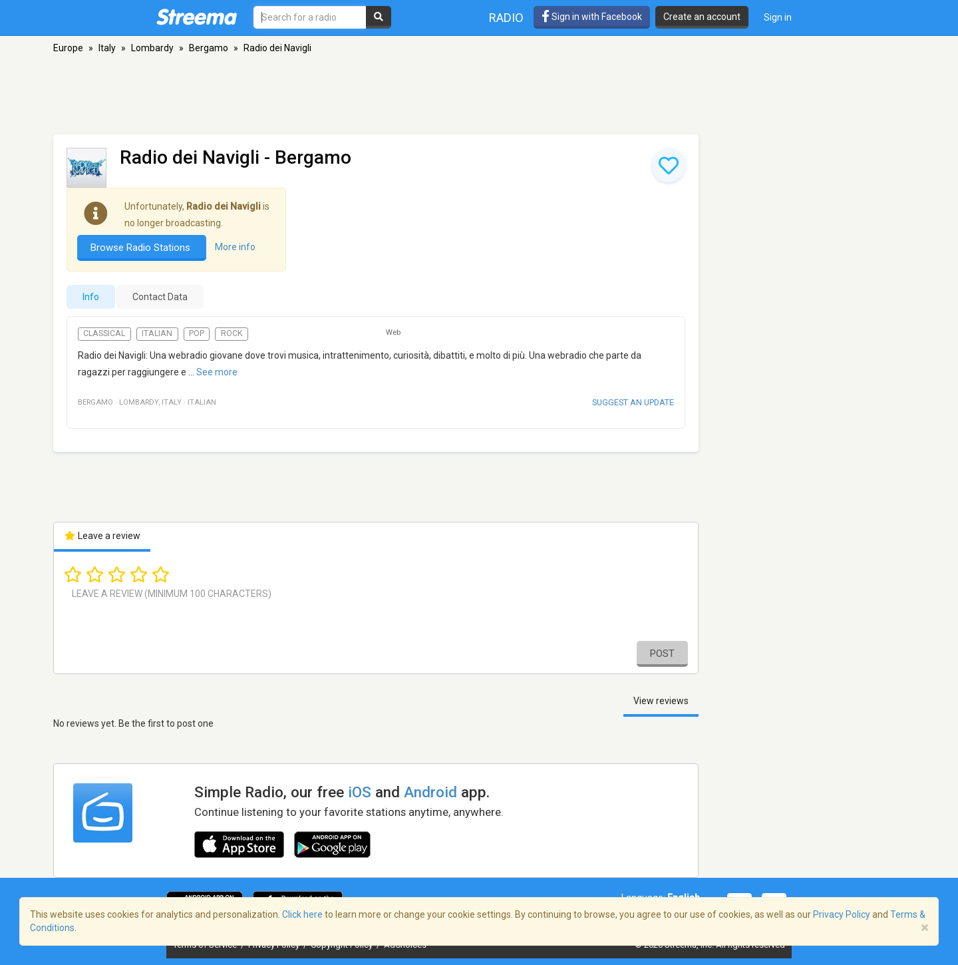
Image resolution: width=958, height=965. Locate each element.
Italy (107, 48)
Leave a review (102, 535)
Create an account (701, 16)
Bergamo (208, 48)
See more (217, 372)
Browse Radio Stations (141, 248)
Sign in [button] (778, 17)
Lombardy (152, 48)
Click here (302, 914)
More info (235, 247)
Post (662, 654)
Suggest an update (633, 402)
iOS (359, 792)
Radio (506, 18)
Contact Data (160, 296)
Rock (232, 333)
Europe (68, 48)
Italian (157, 333)
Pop (196, 333)
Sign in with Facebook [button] (592, 16)
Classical (104, 333)
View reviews (661, 700)
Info (90, 296)
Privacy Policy (841, 914)
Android (430, 792)
